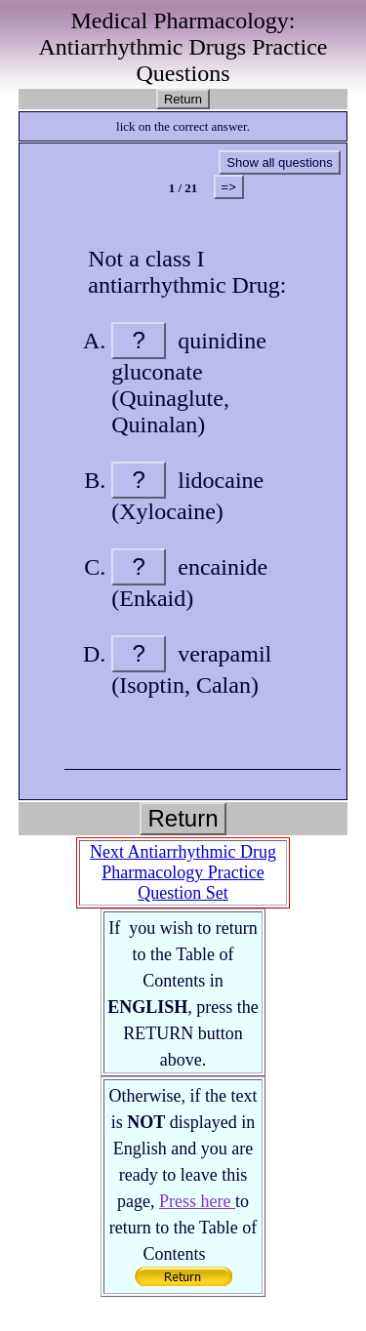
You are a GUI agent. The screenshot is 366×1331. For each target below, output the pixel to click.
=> (229, 187)
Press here (197, 1201)
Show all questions (279, 162)
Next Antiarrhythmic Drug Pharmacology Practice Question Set (183, 872)
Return (183, 99)
